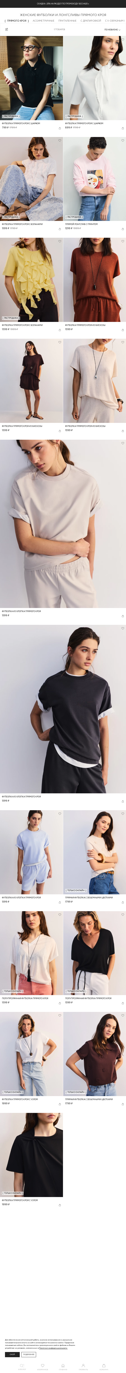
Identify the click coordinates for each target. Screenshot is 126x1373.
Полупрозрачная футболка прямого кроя (25, 998)
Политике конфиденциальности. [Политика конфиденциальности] (53, 1348)
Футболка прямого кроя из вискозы (85, 325)
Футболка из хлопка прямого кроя (21, 611)
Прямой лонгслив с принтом (81, 224)
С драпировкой (91, 21)
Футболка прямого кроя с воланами (22, 224)
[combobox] (112, 30)
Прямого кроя (16, 21)
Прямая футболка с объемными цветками (89, 897)
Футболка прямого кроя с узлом (20, 1099)
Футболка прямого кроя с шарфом (21, 123)
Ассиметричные (43, 21)
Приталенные (67, 21)
